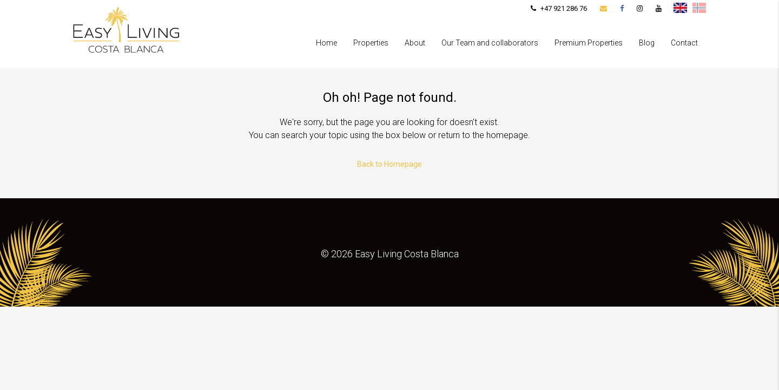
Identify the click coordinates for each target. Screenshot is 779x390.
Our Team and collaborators (489, 42)
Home (326, 42)
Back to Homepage (389, 164)
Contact (684, 42)
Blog (647, 42)
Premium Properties (588, 42)
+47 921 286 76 (559, 8)
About (415, 42)
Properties (370, 42)
